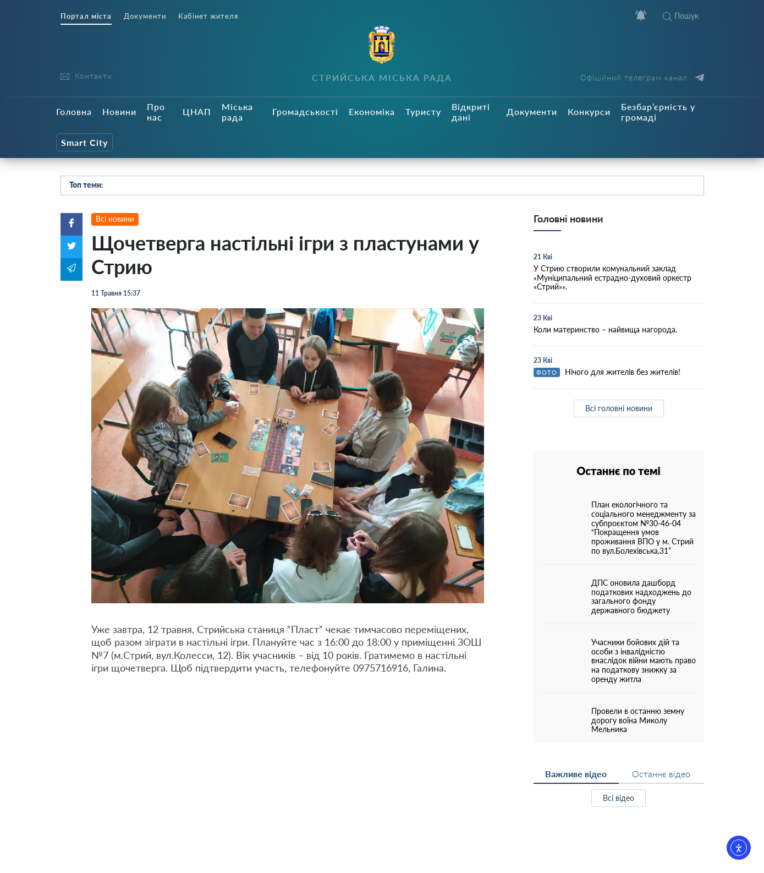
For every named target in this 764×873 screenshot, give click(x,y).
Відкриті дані (471, 111)
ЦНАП (197, 111)
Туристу (423, 111)
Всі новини (115, 218)
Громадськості (305, 111)
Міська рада (237, 111)
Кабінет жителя (208, 16)
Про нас (156, 111)
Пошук (681, 15)
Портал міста (86, 16)
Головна (74, 111)
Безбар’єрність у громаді (658, 111)
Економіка (372, 111)
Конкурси (589, 111)
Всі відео (618, 798)
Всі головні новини (618, 408)
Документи (145, 16)
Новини (119, 111)
